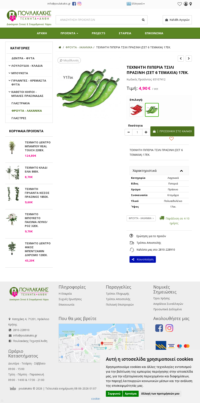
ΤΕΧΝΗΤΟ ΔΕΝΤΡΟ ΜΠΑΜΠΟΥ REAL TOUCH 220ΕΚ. (38, 146)
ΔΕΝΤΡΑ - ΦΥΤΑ (23, 58)
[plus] (146, 132)
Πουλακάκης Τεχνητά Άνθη (30, 341)
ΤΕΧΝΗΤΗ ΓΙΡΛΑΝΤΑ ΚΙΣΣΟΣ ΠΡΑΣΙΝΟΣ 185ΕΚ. (37, 193)
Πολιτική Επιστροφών (120, 304)
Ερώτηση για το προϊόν (151, 236)
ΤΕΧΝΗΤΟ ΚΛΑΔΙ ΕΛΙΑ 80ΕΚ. (36, 169)
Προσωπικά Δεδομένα (167, 309)
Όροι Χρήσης (161, 298)
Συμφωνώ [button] (114, 393)
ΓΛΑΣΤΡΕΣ (19, 118)
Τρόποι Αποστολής (149, 243)
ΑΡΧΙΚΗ (42, 33)
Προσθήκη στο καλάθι (172, 131)
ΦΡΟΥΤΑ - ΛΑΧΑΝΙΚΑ (27, 110)
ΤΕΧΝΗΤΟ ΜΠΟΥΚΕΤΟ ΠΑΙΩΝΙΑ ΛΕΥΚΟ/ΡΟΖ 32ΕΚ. (36, 220)
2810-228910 (166, 249)
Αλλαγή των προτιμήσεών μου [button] (160, 393)
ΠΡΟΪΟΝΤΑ (69, 33)
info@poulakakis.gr (25, 335)
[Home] (60, 47)
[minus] (128, 132)
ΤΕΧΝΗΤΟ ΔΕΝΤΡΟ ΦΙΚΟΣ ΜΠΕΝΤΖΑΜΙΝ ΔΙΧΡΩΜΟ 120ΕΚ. (38, 249)
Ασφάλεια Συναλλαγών (168, 304)
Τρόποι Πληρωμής (117, 293)
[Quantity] (137, 132)
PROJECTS (98, 33)
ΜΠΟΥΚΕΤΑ (19, 73)
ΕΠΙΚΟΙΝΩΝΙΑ (154, 33)
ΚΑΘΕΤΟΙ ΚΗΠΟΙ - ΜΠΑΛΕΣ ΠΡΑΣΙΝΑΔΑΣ (27, 94)
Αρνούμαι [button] (131, 393)
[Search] (101, 19)
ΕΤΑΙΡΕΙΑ (125, 33)
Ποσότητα (135, 125)
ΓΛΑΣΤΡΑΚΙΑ (21, 103)
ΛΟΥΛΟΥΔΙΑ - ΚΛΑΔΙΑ (27, 65)
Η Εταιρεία (65, 293)
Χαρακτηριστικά (144, 170)
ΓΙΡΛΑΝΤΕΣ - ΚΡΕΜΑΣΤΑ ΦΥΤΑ (28, 82)
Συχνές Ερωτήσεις (70, 299)
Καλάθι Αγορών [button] (177, 20)
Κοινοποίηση (143, 259)
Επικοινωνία (66, 304)
